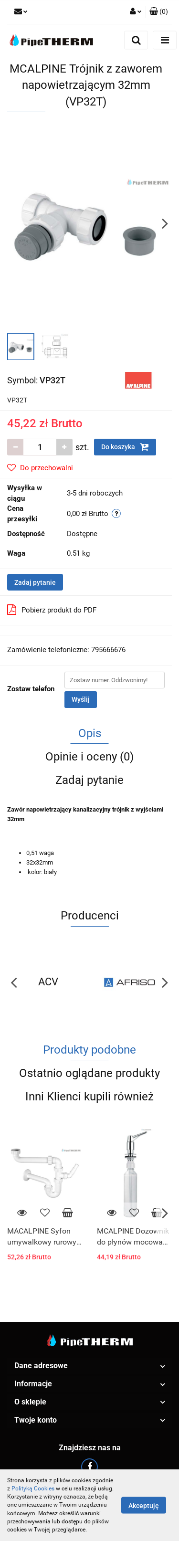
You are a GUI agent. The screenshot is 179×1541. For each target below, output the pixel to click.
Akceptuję (143, 1505)
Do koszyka (125, 447)
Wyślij (81, 699)
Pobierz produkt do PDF (51, 609)
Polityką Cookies (32, 1488)
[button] (159, 12)
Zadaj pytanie (35, 582)
